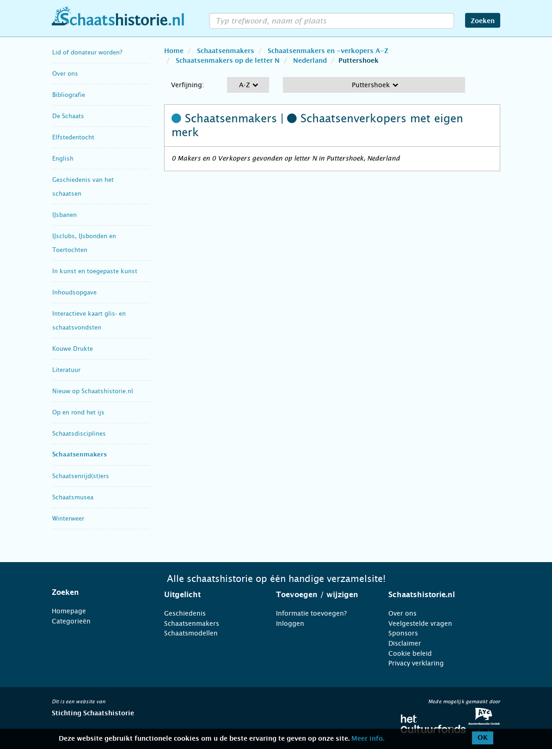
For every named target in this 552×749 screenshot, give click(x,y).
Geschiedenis (185, 613)
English (63, 158)
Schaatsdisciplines (79, 433)
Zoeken (483, 21)
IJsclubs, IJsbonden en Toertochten (84, 243)
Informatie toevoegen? (311, 613)
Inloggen (290, 623)
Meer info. (367, 739)
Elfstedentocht (73, 137)
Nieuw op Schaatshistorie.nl (92, 391)
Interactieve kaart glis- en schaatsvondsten (89, 320)
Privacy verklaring (416, 663)
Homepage (69, 611)
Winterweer (68, 518)
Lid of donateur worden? (87, 52)
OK (483, 738)
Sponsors (403, 633)
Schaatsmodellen (191, 633)
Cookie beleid (410, 653)
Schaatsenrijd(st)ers (80, 476)
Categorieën (71, 621)
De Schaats (68, 116)
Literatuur (66, 369)
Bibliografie (68, 94)
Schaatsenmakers (79, 455)
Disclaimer (404, 643)
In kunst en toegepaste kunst (94, 271)
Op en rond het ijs (78, 412)
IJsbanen (64, 214)
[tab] (96, 592)
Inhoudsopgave (74, 292)
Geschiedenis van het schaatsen (83, 186)
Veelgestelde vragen (420, 623)
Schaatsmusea (72, 497)
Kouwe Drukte (72, 348)
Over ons (65, 73)
